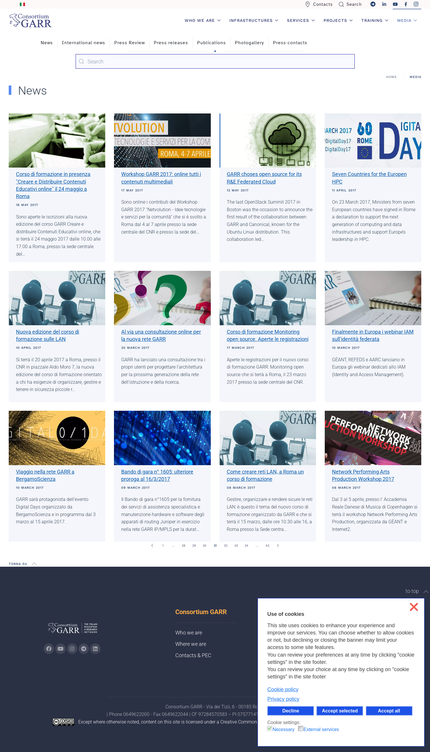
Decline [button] (290, 710)
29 (194, 545)
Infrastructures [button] (254, 20)
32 (225, 545)
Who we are (188, 633)
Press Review (129, 43)
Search (350, 4)
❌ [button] (413, 607)
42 (267, 545)
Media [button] (407, 20)
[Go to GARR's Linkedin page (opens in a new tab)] (95, 648)
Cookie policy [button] (282, 689)
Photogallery (249, 43)
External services (321, 729)
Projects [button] (338, 20)
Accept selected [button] (340, 710)
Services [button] (301, 20)
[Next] (278, 545)
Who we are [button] (203, 20)
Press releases (171, 43)
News (47, 43)
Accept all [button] (389, 710)
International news (83, 43)
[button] (34, 564)
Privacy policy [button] (283, 699)
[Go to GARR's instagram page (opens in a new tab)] (72, 648)
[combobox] (215, 61)
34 (246, 545)
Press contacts (290, 43)
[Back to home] (30, 20)
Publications (211, 43)
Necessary (283, 729)
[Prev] (152, 545)
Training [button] (374, 20)
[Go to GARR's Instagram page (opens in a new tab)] (49, 648)
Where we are (190, 644)
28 (183, 545)
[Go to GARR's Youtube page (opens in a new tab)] (60, 648)
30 (204, 545)
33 (236, 545)
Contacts (319, 4)
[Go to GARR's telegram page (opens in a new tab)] (83, 648)
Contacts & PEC (193, 655)
